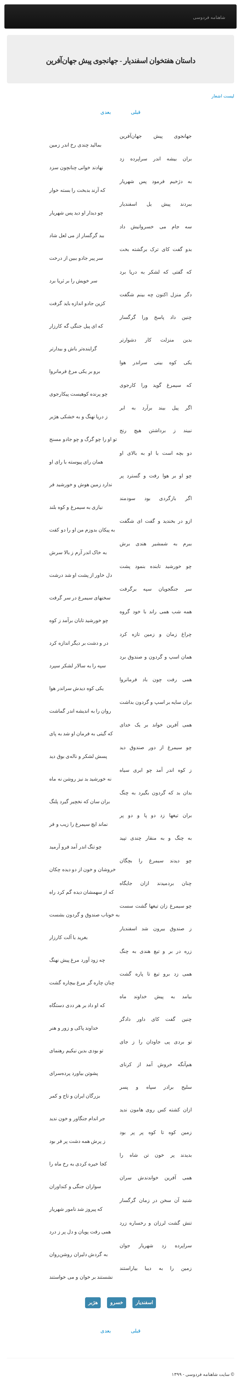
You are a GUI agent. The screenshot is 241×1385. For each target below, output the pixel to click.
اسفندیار (144, 1302)
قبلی (136, 112)
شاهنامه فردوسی (209, 17)
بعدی (105, 112)
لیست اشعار (223, 95)
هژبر (93, 1302)
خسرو (116, 1302)
